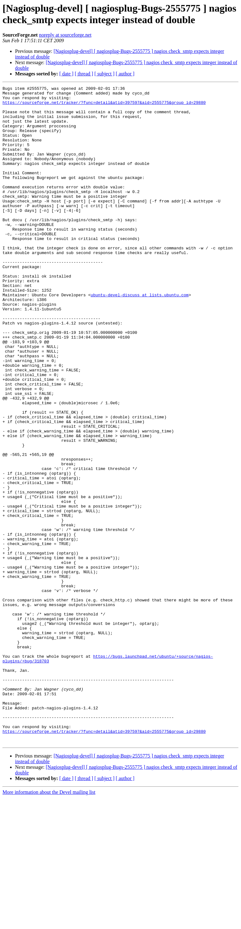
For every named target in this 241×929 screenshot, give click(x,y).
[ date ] (66, 73)
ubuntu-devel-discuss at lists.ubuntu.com (140, 337)
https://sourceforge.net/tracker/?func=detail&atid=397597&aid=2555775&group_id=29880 (104, 106)
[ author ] (125, 73)
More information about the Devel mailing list (49, 923)
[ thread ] (84, 73)
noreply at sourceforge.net (65, 35)
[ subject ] (104, 73)
